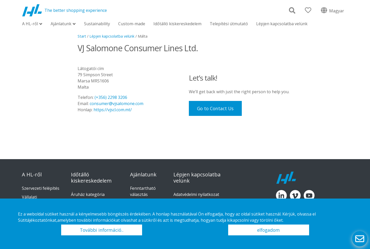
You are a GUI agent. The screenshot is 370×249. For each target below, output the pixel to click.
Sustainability (97, 24)
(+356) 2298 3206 (111, 97)
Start (82, 36)
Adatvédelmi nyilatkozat (196, 194)
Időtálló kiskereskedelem (177, 24)
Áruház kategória (88, 194)
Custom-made (131, 24)
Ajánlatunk (61, 24)
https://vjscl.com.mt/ (113, 110)
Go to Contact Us (215, 108)
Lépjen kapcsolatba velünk (282, 24)
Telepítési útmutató (229, 24)
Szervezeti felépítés (40, 188)
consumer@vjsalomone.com (116, 103)
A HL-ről (30, 24)
